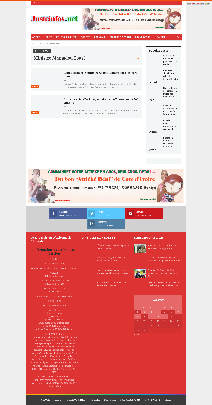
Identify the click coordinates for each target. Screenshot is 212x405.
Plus (159, 37)
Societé (33, 3)
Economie (41, 3)
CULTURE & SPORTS (120, 37)
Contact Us (51, 3)
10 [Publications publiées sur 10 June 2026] (151, 306)
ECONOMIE (99, 37)
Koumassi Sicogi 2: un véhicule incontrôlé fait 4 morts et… (163, 76)
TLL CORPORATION (130, 400)
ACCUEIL (37, 37)
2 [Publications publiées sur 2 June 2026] (144, 302)
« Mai (136, 324)
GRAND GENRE (142, 37)
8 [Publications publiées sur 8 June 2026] (137, 306)
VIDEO (168, 389)
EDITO (49, 37)
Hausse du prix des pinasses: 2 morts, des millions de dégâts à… (163, 94)
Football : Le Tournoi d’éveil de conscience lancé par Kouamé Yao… (162, 263)
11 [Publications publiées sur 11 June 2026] (158, 306)
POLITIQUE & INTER (66, 37)
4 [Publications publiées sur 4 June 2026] (158, 302)
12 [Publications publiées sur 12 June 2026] (164, 306)
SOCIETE (85, 37)
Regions (35, 86)
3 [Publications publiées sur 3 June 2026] (151, 302)
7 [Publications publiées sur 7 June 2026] (178, 302)
